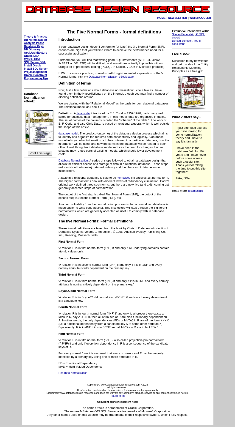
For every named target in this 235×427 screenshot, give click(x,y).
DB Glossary (32, 49)
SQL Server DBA (35, 62)
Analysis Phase (34, 43)
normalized (123, 177)
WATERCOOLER (200, 17)
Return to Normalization (73, 373)
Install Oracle (32, 65)
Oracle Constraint (35, 75)
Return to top (117, 395)
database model (68, 133)
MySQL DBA (32, 59)
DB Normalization (35, 39)
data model (83, 113)
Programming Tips (36, 78)
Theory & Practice (36, 36)
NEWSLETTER (177, 17)
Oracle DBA (31, 55)
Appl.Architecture (35, 52)
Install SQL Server (36, 68)
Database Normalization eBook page (111, 76)
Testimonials (195, 190)
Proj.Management (35, 72)
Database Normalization (73, 160)
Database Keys (34, 46)
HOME (161, 17)
